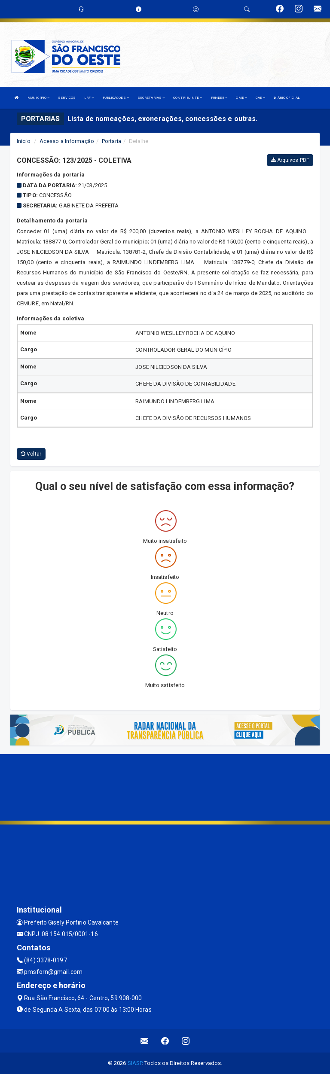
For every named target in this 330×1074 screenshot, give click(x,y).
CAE (261, 98)
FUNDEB (219, 98)
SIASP (135, 1063)
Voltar (31, 454)
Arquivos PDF (290, 160)
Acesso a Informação (67, 141)
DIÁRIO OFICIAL (286, 98)
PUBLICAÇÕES (116, 98)
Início (24, 141)
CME (241, 98)
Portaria (111, 141)
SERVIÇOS (67, 98)
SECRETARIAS (151, 98)
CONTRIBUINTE (187, 98)
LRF (89, 98)
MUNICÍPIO (38, 98)
